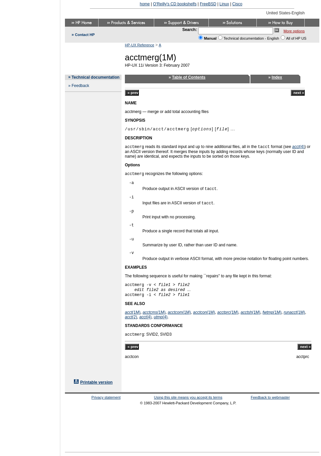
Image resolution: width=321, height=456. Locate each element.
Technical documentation (96, 77)
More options (294, 31)
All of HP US (296, 38)
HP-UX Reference (139, 45)
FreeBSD (208, 4)
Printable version (96, 382)
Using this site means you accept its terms (188, 397)
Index (277, 77)
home (145, 4)
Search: (189, 29)
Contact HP (85, 35)
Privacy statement (106, 397)
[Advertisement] (30, 226)
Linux (224, 4)
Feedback (80, 85)
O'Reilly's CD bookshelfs (175, 4)
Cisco (237, 4)
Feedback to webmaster (270, 397)
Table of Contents (188, 77)
